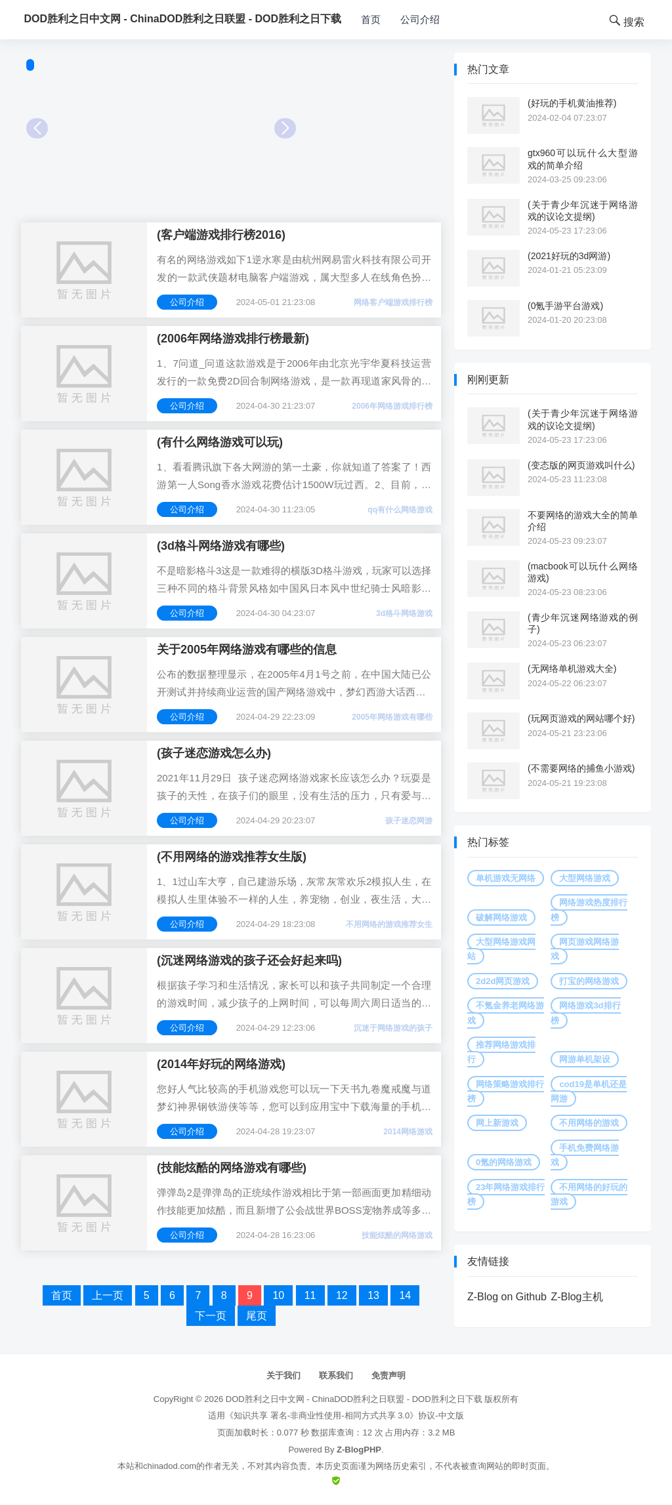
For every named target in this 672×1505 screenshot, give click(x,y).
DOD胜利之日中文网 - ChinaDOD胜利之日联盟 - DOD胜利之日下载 (354, 1399)
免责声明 (388, 1375)
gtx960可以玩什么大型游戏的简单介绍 (583, 159)
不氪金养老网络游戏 (505, 1012)
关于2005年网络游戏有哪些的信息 (247, 649)
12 (342, 1295)
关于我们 (283, 1375)
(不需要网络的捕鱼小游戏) (581, 768)
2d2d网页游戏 (503, 981)
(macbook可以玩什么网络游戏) (583, 572)
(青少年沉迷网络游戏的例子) (583, 623)
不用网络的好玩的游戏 (589, 1194)
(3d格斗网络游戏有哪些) (221, 545)
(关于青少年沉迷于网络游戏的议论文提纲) (583, 210)
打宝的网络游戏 (589, 981)
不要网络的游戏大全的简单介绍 (583, 521)
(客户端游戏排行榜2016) (221, 234)
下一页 (210, 1315)
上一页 (107, 1295)
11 (310, 1295)
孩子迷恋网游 (408, 820)
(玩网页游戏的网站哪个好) (581, 718)
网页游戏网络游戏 (585, 949)
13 (373, 1295)
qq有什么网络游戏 (400, 509)
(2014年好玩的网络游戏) (221, 1064)
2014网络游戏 (407, 1131)
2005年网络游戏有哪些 (392, 717)
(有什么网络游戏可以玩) (220, 442)
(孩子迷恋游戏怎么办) (214, 753)
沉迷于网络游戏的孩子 (393, 1028)
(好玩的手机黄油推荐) (572, 103)
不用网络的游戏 (589, 1123)
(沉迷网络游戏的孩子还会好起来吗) (249, 960)
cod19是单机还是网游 (589, 1091)
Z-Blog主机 (576, 1296)
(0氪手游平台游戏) (565, 305)
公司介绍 (420, 19)
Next (285, 128)
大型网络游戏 (584, 878)
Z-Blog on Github (507, 1296)
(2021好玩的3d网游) (569, 256)
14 (405, 1295)
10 (278, 1295)
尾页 (256, 1315)
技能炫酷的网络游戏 (397, 1235)
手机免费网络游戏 (585, 1155)
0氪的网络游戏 (504, 1162)
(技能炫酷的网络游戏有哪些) (231, 1167)
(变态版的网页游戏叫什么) (581, 465)
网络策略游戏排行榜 (505, 1091)
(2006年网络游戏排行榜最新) (233, 338)
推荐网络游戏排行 (501, 1052)
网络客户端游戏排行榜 (393, 302)
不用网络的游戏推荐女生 (389, 924)
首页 (371, 19)
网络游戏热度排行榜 (589, 909)
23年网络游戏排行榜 (506, 1194)
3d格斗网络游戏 (404, 613)
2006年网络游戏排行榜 (392, 406)
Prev (37, 128)
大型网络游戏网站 (501, 949)
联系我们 (336, 1375)
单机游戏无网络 (506, 878)
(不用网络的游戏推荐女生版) (231, 856)
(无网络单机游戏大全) (572, 668)
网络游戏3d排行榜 (585, 1012)
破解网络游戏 (501, 917)
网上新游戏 (497, 1123)
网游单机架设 (584, 1059)
